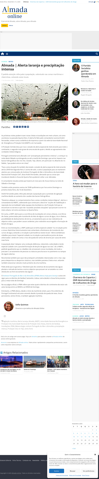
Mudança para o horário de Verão (78, 212)
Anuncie (3, 342)
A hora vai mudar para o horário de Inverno (85, 185)
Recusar (72, 471)
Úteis (75, 162)
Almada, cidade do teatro (89, 119)
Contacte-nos (27, 460)
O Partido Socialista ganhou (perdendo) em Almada (88, 71)
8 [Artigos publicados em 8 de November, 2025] (92, 433)
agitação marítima (10, 321)
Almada (4, 61)
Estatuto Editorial (5, 460)
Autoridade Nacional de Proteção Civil (26, 324)
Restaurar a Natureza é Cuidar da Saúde (88, 90)
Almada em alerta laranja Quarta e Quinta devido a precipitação (83, 319)
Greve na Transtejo (30, 369)
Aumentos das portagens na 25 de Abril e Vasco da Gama (10, 370)
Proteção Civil (13, 329)
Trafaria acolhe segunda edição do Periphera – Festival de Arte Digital (83, 307)
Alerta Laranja (23, 321)
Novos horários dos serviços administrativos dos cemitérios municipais (77, 200)
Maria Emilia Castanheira (89, 123)
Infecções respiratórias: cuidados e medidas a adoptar (77, 226)
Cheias (43, 324)
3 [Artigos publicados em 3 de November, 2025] (73, 433)
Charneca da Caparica (81, 274)
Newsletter (35, 460)
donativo (34, 336)
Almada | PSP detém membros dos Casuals (57, 370)
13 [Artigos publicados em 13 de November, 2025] (85, 437)
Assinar (4, 25)
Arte (82, 304)
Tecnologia (89, 304)
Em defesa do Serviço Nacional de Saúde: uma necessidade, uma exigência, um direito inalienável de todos (88, 105)
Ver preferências (88, 471)
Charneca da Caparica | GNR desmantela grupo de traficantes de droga (53, 2)
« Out (74, 448)
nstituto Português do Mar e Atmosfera (40, 326)
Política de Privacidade (62, 475)
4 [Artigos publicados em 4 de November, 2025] (77, 433)
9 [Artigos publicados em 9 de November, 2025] (96, 433)
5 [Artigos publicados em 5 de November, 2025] (81, 433)
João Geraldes (85, 113)
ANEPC (37, 321)
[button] (95, 455)
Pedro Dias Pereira (87, 81)
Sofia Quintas (19, 80)
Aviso (82, 316)
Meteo (11, 61)
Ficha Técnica (85, 475)
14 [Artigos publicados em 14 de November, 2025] (89, 437)
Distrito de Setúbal (53, 324)
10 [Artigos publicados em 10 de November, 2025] (74, 437)
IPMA (12, 326)
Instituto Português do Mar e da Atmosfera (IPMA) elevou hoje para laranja (30, 276)
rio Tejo (21, 329)
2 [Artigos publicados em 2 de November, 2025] (96, 430)
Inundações (5, 326)
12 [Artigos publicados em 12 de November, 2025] (81, 437)
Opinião (76, 60)
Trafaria (76, 304)
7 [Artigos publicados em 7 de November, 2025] (88, 433)
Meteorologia (20, 326)
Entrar (11, 25)
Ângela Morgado (86, 95)
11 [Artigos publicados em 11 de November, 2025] (78, 437)
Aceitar (56, 471)
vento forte (29, 329)
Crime (93, 274)
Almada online (57, 336)
